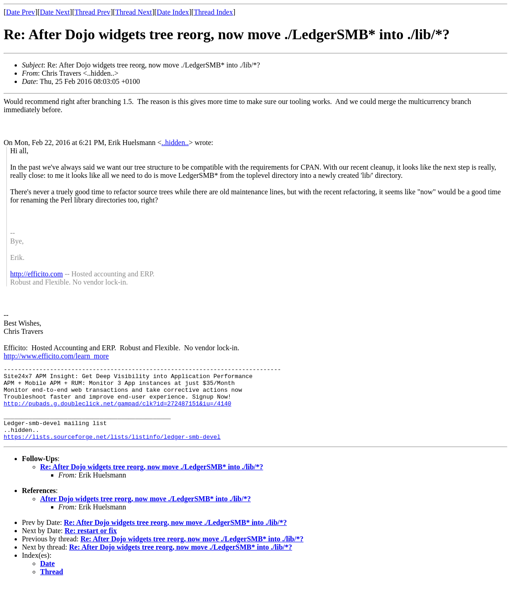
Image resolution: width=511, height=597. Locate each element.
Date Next (55, 12)
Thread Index (213, 12)
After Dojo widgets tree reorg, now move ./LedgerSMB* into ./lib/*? (145, 512)
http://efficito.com (36, 274)
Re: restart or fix (91, 544)
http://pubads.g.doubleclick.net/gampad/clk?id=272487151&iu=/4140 (117, 411)
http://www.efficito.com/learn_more (56, 356)
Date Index (173, 12)
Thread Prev (92, 12)
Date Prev (20, 12)
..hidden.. (175, 142)
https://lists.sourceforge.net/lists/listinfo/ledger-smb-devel (112, 450)
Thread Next (133, 12)
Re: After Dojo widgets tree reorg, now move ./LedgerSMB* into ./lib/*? (151, 480)
